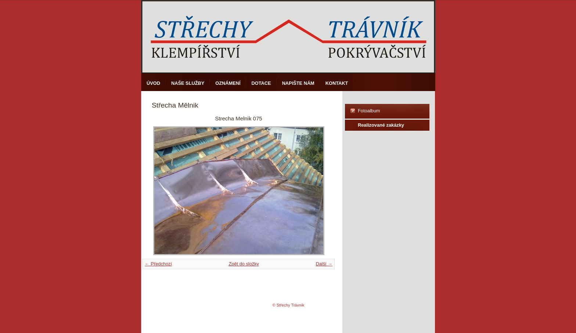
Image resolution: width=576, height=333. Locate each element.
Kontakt (336, 83)
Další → (324, 264)
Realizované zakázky (381, 125)
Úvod (153, 83)
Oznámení (227, 83)
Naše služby (187, 83)
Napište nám (298, 83)
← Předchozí (158, 264)
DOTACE (261, 83)
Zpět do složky (243, 264)
